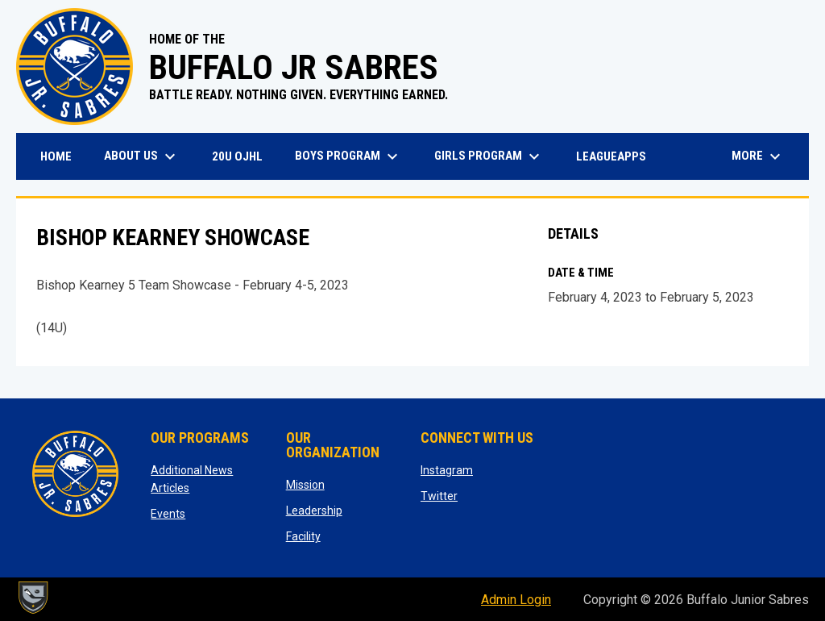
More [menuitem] (758, 156)
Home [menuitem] (56, 156)
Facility (303, 536)
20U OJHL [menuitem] (243, 156)
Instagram (447, 470)
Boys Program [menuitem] (348, 156)
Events (168, 513)
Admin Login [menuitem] (516, 599)
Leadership (314, 510)
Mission (305, 484)
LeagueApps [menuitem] (617, 156)
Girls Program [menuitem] (489, 156)
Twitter (439, 496)
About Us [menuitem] (142, 156)
